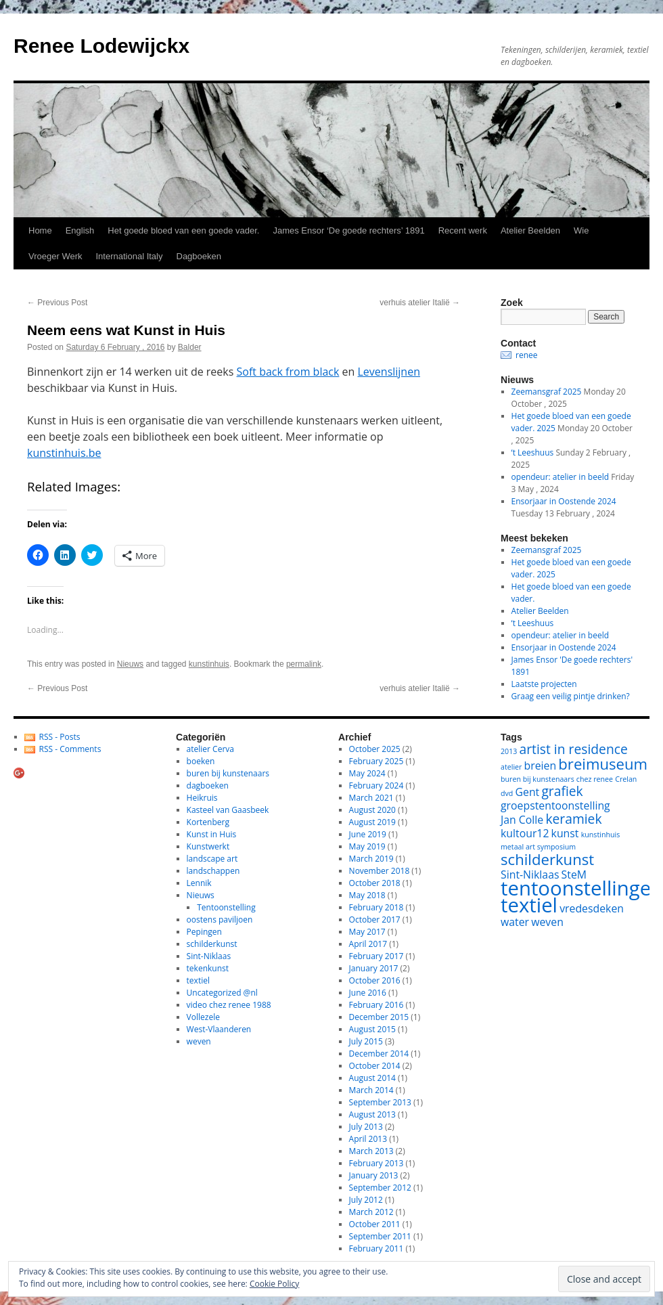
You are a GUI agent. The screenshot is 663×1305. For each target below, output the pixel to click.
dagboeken (208, 785)
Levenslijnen (389, 371)
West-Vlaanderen (219, 1029)
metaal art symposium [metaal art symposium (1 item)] (538, 846)
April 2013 (368, 1139)
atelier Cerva (210, 749)
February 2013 (376, 1163)
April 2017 (368, 944)
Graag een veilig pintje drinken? (570, 696)
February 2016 (376, 1005)
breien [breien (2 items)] (540, 765)
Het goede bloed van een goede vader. (183, 230)
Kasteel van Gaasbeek (228, 810)
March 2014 (371, 1090)
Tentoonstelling (226, 907)
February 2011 (376, 1248)
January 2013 (373, 1175)
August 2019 (372, 822)
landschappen (213, 871)
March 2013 (371, 1151)
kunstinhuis (209, 664)
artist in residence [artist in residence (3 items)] (574, 749)
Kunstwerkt (208, 846)
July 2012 (366, 1200)
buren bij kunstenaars (228, 773)
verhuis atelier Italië (420, 302)
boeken (201, 761)
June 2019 (367, 834)
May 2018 (367, 895)
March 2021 (371, 797)
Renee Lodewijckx (101, 46)
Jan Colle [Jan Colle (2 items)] (522, 819)
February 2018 (376, 907)
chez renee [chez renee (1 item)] (594, 779)
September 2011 (380, 1236)
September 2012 (380, 1187)
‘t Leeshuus (532, 452)
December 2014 (379, 1053)
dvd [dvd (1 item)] (507, 793)
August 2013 (372, 1114)
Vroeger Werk (55, 256)
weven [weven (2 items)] (547, 921)
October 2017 (375, 919)
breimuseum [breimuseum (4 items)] (602, 763)
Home (40, 230)
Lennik (199, 883)
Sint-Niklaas (209, 956)
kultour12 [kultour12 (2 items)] (525, 833)
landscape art (212, 858)
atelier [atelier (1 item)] (511, 767)
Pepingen (204, 931)
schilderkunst (212, 944)
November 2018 (379, 871)
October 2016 (375, 980)
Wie (581, 230)
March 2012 (371, 1212)
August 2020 (372, 810)
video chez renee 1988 (229, 1005)
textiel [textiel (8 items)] (529, 905)
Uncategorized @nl (222, 992)
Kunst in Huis (212, 834)
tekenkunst (208, 968)
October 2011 (375, 1224)
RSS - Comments (70, 749)
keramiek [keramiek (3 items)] (573, 819)
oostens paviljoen (220, 919)
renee (526, 355)
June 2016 (367, 992)
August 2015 (372, 1029)
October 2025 (375, 749)
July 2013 (366, 1126)
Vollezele (203, 1017)
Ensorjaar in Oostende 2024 (563, 501)
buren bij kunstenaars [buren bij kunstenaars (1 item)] (537, 779)
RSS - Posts (60, 737)
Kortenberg (208, 822)
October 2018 (375, 883)
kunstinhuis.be (64, 452)
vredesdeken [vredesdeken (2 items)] (591, 908)
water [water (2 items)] (515, 921)
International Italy (128, 256)
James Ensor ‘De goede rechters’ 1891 (348, 230)
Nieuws (130, 664)
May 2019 (367, 846)
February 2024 (376, 785)
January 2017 (373, 968)
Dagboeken (199, 256)
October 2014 (375, 1065)
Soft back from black (288, 371)
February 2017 (376, 956)
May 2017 (367, 931)
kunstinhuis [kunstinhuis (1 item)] (600, 834)
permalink (303, 664)
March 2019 (371, 858)
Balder (190, 347)
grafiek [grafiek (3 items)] (561, 791)
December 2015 (379, 1017)
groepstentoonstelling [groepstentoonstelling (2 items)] (555, 805)
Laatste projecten (544, 684)
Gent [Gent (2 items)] (528, 791)
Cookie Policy (274, 1283)
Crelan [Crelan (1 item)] (626, 779)
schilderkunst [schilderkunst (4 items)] (547, 859)
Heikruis (202, 797)
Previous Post (57, 302)
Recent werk (462, 230)
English (80, 230)
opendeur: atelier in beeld (560, 477)
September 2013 (380, 1102)
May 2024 (367, 773)
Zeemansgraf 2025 (546, 391)
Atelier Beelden (530, 230)
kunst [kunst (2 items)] (565, 833)
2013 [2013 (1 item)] (509, 751)
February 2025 (376, 761)
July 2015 (366, 1041)
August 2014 (372, 1078)
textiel (198, 980)
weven (199, 1041)
